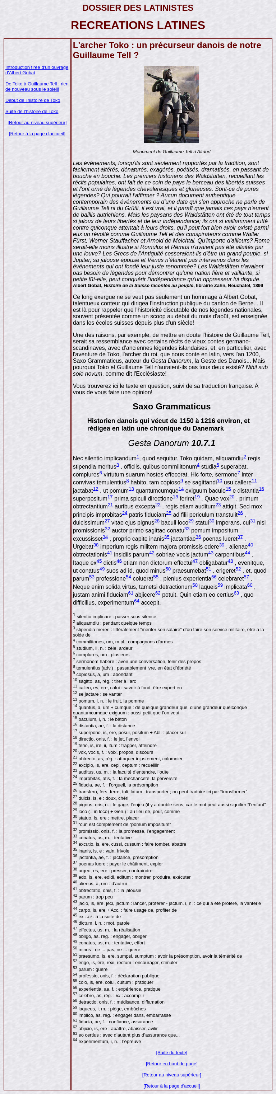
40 (250, 545)
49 (102, 569)
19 (197, 496)
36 (198, 536)
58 (195, 584)
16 (261, 488)
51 (208, 569)
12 (95, 488)
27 (107, 520)
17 (110, 496)
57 (246, 576)
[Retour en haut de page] (172, 1063)
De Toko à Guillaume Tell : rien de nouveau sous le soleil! (37, 86)
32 (107, 528)
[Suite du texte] (172, 1052)
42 (152, 552)
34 (105, 536)
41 (109, 552)
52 (238, 569)
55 (155, 576)
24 (125, 512)
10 (219, 480)
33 (187, 528)
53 (92, 576)
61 (131, 593)
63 (236, 593)
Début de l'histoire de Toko (32, 100)
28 (157, 520)
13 (131, 488)
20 (232, 496)
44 (247, 552)
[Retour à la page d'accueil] (37, 133)
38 (96, 545)
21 (110, 504)
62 (158, 593)
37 (240, 536)
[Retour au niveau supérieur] (37, 122)
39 (222, 545)
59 (220, 584)
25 (168, 512)
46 (119, 560)
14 (181, 488)
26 (240, 512)
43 (210, 552)
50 (168, 569)
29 (191, 520)
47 (195, 560)
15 (228, 488)
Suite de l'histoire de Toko (32, 111)
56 (214, 576)
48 (230, 560)
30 (212, 520)
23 (218, 504)
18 (175, 496)
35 (167, 536)
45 (99, 560)
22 (158, 504)
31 (253, 520)
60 (250, 584)
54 (128, 576)
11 (254, 480)
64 (136, 601)
